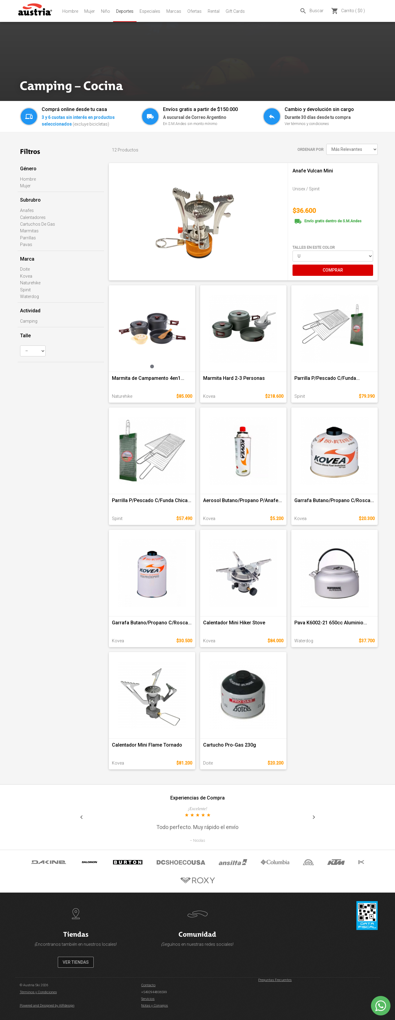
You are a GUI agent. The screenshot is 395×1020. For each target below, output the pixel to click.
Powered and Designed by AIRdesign (47, 1006)
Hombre (70, 11)
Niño (105, 11)
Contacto (148, 985)
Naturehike (30, 282)
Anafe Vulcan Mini (313, 171)
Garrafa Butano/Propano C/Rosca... (334, 500)
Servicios (147, 999)
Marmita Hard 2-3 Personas (234, 378)
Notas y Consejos (154, 1006)
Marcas (173, 11)
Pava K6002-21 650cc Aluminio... (330, 623)
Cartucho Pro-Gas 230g (229, 745)
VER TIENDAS (76, 962)
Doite (25, 269)
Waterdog (29, 296)
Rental (214, 11)
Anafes (27, 210)
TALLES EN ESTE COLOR (314, 247)
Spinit (25, 289)
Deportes (124, 11)
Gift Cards (235, 11)
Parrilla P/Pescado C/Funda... (327, 378)
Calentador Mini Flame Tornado (147, 745)
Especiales (150, 11)
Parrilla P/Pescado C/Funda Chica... (151, 500)
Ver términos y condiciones (307, 123)
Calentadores (33, 217)
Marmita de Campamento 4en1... (148, 378)
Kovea (26, 276)
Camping (28, 321)
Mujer (89, 11)
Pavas (26, 244)
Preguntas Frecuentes (275, 980)
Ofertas (194, 11)
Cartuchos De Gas (37, 224)
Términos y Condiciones (38, 992)
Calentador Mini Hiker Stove (234, 623)
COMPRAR (333, 270)
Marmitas (29, 230)
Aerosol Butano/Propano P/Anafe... (242, 500)
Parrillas (28, 237)
